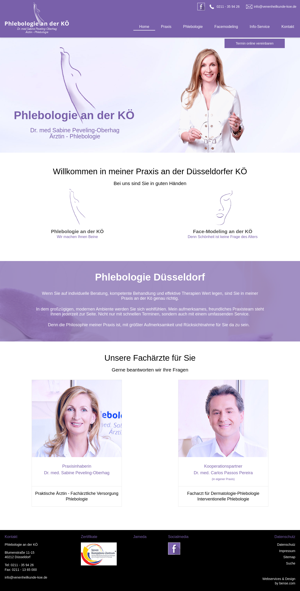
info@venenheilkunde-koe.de (275, 6)
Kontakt (287, 27)
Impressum (287, 551)
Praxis (166, 27)
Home (144, 27)
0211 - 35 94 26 (228, 6)
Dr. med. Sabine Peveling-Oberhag (76, 472)
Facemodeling (226, 27)
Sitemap (289, 557)
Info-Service (260, 27)
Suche (290, 563)
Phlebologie (193, 27)
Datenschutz (286, 544)
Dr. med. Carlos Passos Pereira (223, 472)
